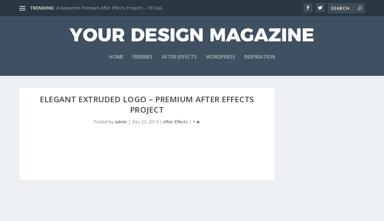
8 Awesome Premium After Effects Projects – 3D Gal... (110, 8)
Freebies (143, 57)
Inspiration (259, 57)
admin (121, 122)
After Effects (179, 57)
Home (116, 57)
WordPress (220, 57)
